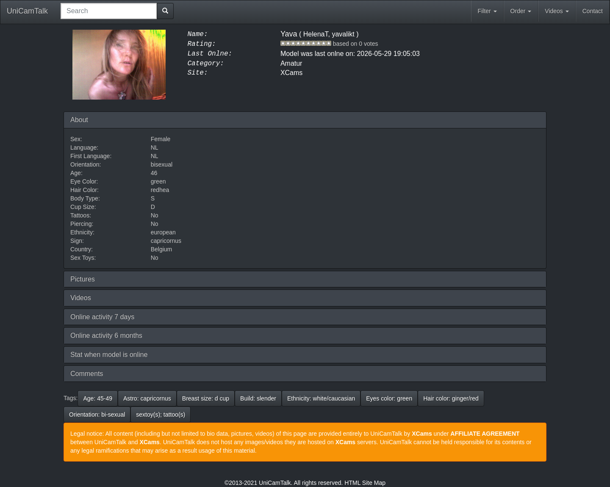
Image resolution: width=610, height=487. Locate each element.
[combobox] (109, 11)
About (79, 119)
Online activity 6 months (106, 335)
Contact (592, 11)
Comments (86, 373)
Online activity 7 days (102, 316)
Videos (556, 11)
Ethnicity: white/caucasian (321, 398)
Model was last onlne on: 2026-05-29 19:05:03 (350, 53)
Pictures (82, 279)
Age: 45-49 (97, 398)
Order (521, 11)
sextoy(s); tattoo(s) (160, 414)
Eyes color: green (389, 398)
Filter (487, 11)
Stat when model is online (108, 354)
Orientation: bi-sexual (97, 414)
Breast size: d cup (205, 398)
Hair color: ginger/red (451, 398)
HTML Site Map (364, 482)
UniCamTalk (27, 11)
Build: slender (258, 398)
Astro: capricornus (147, 398)
